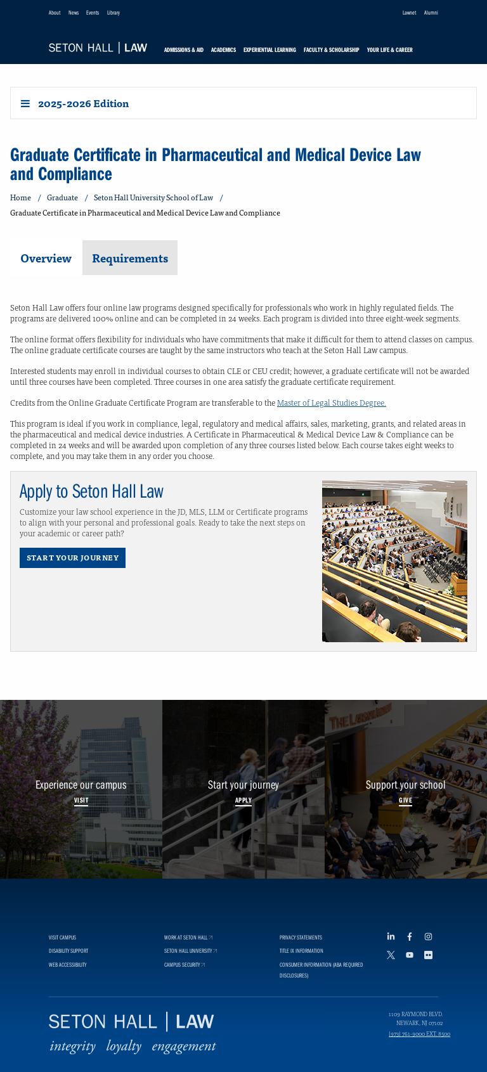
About (54, 12)
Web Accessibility (67, 989)
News (73, 12)
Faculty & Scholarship (332, 50)
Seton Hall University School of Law (153, 197)
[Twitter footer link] (394, 980)
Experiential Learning (270, 50)
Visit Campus (62, 961)
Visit (81, 800)
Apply (243, 800)
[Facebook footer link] (413, 961)
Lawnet (409, 12)
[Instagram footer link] (431, 961)
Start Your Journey (73, 557)
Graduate (62, 197)
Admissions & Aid (184, 50)
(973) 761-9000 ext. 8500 (419, 1058)
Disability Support (68, 975)
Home (20, 197)
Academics (223, 50)
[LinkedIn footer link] (394, 961)
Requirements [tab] (130, 258)
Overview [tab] (46, 258)
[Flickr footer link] (431, 980)
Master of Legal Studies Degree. (331, 402)
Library (113, 12)
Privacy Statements (301, 961)
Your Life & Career (390, 50)
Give (405, 800)
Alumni (431, 12)
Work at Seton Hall (188, 961)
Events (92, 12)
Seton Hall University (190, 975)
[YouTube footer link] (413, 980)
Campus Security (184, 989)
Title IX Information (301, 975)
